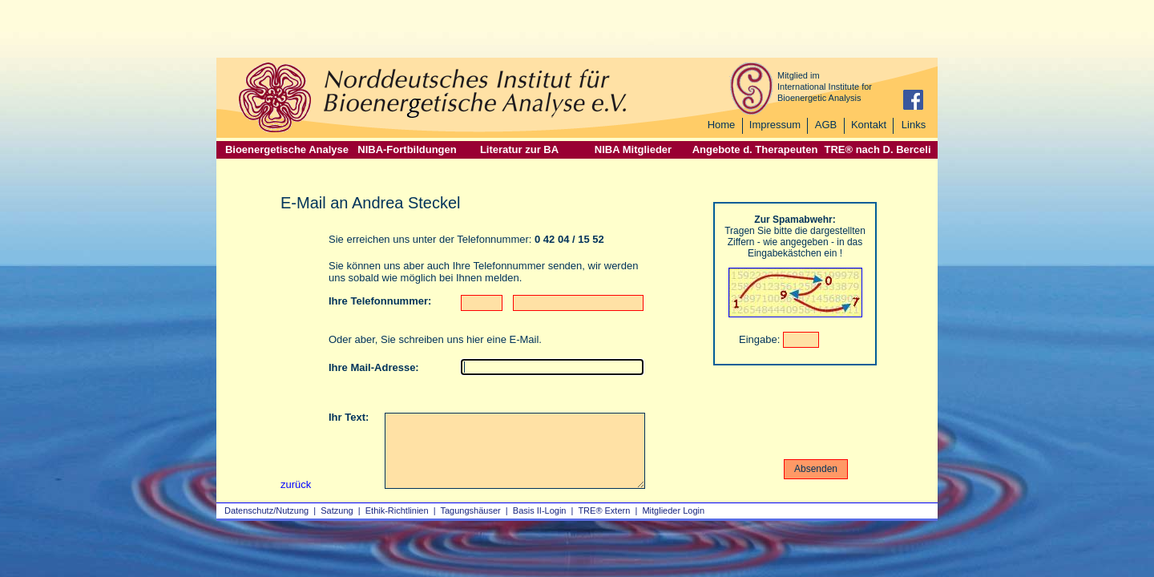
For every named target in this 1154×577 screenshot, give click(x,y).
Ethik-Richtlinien (397, 510)
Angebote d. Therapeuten (755, 149)
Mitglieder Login (673, 510)
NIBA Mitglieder (633, 149)
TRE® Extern (604, 510)
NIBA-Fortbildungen (406, 149)
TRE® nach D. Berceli (877, 149)
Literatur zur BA (519, 149)
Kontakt (868, 125)
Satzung (337, 510)
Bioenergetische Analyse (287, 149)
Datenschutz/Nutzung (266, 510)
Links (914, 125)
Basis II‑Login (540, 510)
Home (722, 125)
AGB (826, 125)
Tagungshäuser (471, 510)
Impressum (775, 125)
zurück (295, 484)
